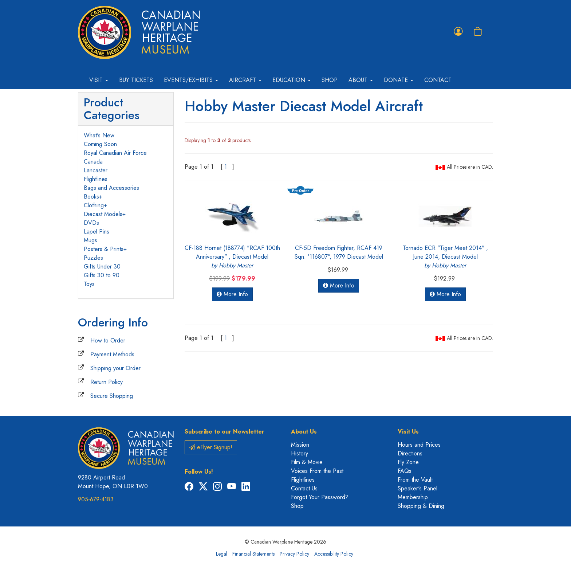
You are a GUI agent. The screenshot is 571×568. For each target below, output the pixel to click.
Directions (410, 453)
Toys (89, 284)
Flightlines (95, 179)
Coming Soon (100, 144)
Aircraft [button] (245, 80)
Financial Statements (253, 553)
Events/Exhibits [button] (191, 80)
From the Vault (415, 479)
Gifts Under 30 (102, 266)
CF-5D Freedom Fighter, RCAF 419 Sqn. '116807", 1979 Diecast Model (339, 252)
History (299, 453)
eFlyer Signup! (210, 447)
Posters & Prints (103, 249)
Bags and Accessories (111, 188)
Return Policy (106, 382)
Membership (413, 497)
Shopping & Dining (421, 506)
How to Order (107, 340)
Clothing (94, 205)
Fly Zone (408, 462)
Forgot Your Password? (319, 497)
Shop (330, 80)
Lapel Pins (96, 231)
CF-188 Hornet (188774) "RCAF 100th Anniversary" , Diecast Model (232, 257)
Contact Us (304, 488)
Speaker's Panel (417, 488)
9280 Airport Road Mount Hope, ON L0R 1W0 (113, 481)
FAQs (404, 471)
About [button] (360, 80)
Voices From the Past (317, 471)
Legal (221, 553)
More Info (232, 294)
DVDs (91, 223)
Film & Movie (307, 462)
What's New (99, 135)
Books (91, 196)
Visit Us (408, 431)
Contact (438, 80)
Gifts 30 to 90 (101, 275)
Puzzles (93, 258)
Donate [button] (398, 80)
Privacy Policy (294, 553)
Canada (93, 161)
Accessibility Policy (333, 553)
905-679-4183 (96, 499)
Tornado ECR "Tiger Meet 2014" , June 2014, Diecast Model (445, 257)
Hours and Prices (419, 444)
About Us (304, 431)
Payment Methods (112, 354)
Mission (300, 444)
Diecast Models (103, 214)
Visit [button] (98, 80)
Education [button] (291, 80)
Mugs (90, 240)
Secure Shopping (111, 396)
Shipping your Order (115, 368)
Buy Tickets (136, 80)
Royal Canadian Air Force (115, 153)
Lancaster (95, 170)
